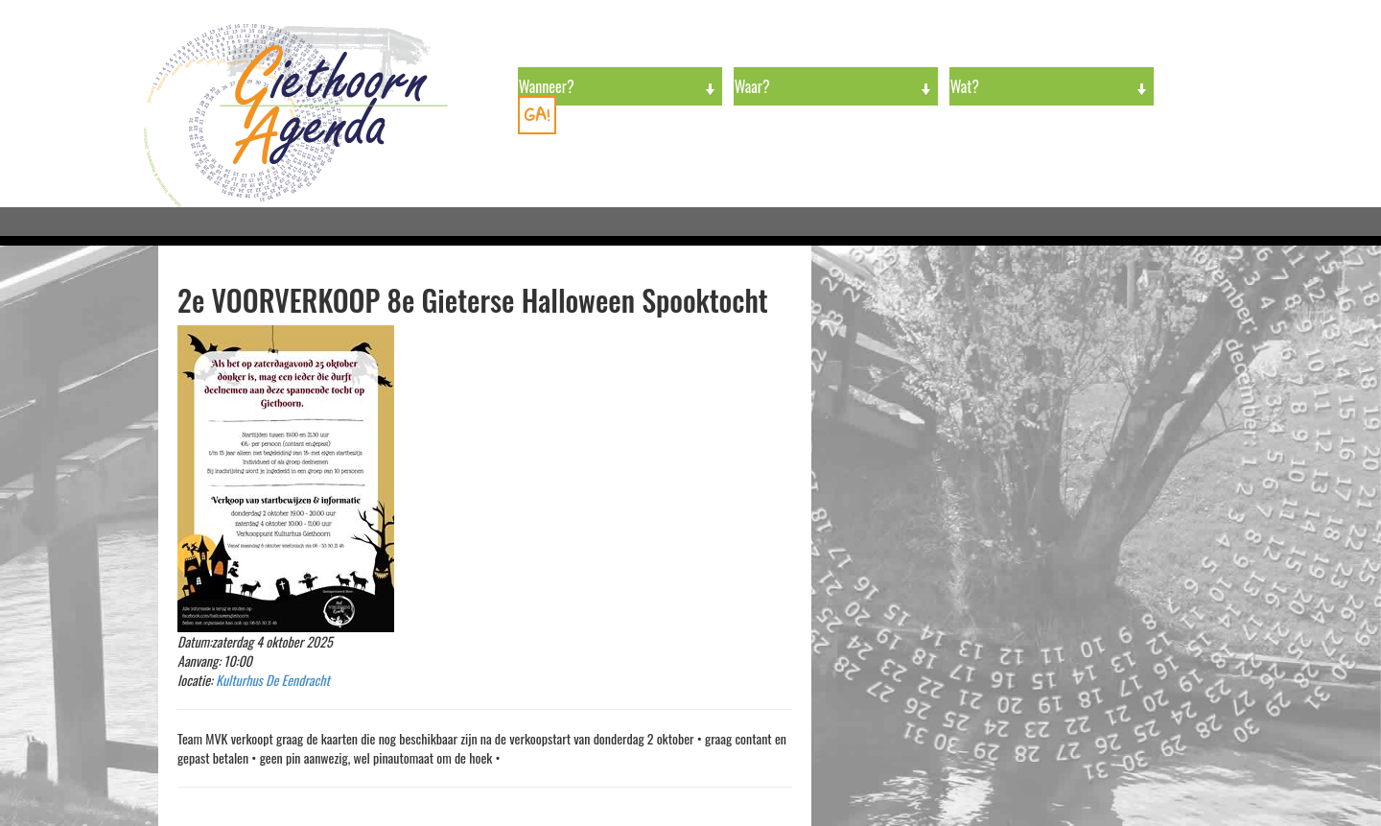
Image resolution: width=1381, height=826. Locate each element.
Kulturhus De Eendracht (273, 680)
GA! (537, 115)
